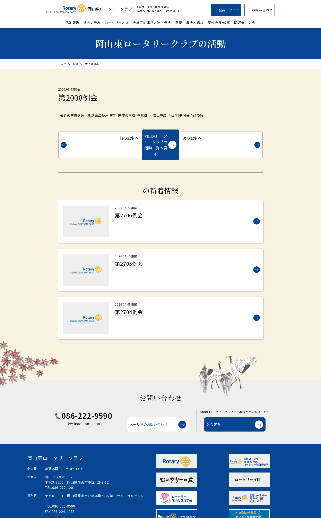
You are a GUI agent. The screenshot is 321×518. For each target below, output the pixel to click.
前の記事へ (82, 136)
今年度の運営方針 (146, 22)
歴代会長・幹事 (219, 22)
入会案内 (213, 412)
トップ (62, 64)
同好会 (239, 22)
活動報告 (72, 22)
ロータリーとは (117, 22)
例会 (167, 22)
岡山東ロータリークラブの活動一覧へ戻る (155, 136)
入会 (252, 22)
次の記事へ (239, 136)
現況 (178, 22)
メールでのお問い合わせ (149, 412)
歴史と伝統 (194, 22)
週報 (75, 64)
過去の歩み (92, 22)
